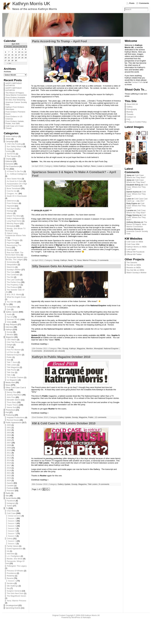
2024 (9, 480)
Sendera (10, 583)
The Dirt (10, 277)
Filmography (131, 109)
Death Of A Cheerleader (17, 196)
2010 (9, 450)
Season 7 (12, 533)
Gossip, (79, 166)
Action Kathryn (11, 136)
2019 (9, 470)
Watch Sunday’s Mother (136, 272)
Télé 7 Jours (12, 362)
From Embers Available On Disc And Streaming (15, 98)
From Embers (12, 203)
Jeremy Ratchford (14, 395)
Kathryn (8, 329)
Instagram (11, 503)
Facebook (11, 501)
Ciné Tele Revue (14, 342)
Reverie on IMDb (133, 267)
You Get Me (12, 302)
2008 (9, 445)
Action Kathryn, (60, 166)
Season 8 (12, 536)
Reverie (10, 578)
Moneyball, (99, 348)
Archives (7, 71)
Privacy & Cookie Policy (136, 122)
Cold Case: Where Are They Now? (136, 176)
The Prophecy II (13, 285)
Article (8, 139)
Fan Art (10, 317)
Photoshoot (10, 410)
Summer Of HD (13, 319)
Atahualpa (86, 617)
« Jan (9, 63)
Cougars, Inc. (12, 193)
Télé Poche (11, 370)
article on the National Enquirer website (53, 329)
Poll (7, 412)
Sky (8, 588)
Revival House (13, 420)
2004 (9, 435)
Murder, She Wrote (15, 559)
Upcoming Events (12, 608)
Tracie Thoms (12, 405)
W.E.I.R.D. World (14, 294)
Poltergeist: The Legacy (17, 566)
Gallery (129, 107)
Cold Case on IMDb (134, 242)
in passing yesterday (52, 458)
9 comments (104, 484)
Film (7, 169)
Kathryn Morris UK (31, 3)
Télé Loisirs (11, 365)
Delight (10, 345)
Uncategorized (11, 605)
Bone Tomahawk (14, 188)
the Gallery (65, 402)
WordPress (75, 617)
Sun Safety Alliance (15, 146)
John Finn (11, 397)
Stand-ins (11, 267)
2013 (9, 458)
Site (7, 496)
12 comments (100, 417)
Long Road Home (14, 221)
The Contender (13, 275)
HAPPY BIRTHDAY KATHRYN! (13, 84)
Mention (10, 334)
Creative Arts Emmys (93, 389)
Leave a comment (105, 166)
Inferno (10, 213)
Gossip (10, 332)
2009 (9, 448)
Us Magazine (12, 380)
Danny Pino (11, 392)
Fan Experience (12, 166)
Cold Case (11, 513)
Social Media (10, 498)
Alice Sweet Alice (14, 179)
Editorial (8, 161)
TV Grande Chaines (15, 377)
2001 (9, 427)
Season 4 (12, 526)
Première (10, 490)
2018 (9, 468)
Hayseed (10, 206)
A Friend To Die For (15, 171)
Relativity (10, 576)
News (7, 385)
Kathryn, (87, 166)
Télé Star (10, 372)
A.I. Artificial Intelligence (17, 174)
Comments (144, 3)
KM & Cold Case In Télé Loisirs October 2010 (63, 423)
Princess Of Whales (15, 571)
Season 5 (12, 528)
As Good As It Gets (15, 181)
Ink (8, 551)
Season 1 (12, 518)
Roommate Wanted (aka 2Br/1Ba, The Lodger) (16, 258)
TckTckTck (11, 154)
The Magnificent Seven (16, 596)
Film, (60, 348)
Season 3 (12, 523)
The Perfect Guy (13, 282)
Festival (10, 488)
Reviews (10, 250)
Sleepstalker (12, 264)
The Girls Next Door (15, 593)
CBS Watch (11, 339)
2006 (9, 440)
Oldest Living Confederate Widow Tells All (15, 235)
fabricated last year (40, 314)
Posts (131, 3)
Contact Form (137, 82)
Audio (9, 314)
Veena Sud (11, 407)
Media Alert (10, 382)
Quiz (9, 309)
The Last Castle (13, 280)
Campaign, (71, 166)
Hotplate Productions (15, 417)
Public (9, 357)
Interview (9, 327)
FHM (9, 347)
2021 (9, 473)
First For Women (14, 350)
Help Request (11, 324)
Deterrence (11, 201)
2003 (9, 432)
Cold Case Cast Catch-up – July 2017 (137, 200)
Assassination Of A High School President (16, 185)
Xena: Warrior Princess (16, 601)
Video (9, 322)
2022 (9, 475)
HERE (69, 86)
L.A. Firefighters (13, 556)
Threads (129, 114)
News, (71, 260)
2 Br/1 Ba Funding (14, 144)
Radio (7, 493)
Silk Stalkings (12, 586)
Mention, (90, 348)
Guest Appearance (14, 548)
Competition (12, 307)
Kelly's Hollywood (14, 218)
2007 (9, 443)
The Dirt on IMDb (133, 265)
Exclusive (9, 164)
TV (6, 508)
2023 (9, 478)
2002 (9, 430)
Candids (10, 485)
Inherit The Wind (14, 216)
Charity (8, 159)
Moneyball (11, 226)
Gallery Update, (65, 417)
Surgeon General (14, 591)
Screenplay (11, 262)
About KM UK (132, 104)
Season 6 (12, 531)
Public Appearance (13, 422)
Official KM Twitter (134, 254)
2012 (9, 455)
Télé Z (9, 375)
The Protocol (12, 287)
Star (8, 360)
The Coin (10, 272)
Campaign (9, 141)
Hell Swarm (11, 208)
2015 (9, 463)
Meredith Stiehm (13, 400)
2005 (9, 438)
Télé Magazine (13, 367)
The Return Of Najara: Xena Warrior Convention (16, 94)
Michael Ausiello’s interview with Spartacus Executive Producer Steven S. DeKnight (72, 235)
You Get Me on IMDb (135, 270)
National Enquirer (14, 355)
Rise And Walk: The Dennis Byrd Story (14, 253)
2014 (9, 460)
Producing (9, 415)
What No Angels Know (16, 297)
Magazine (9, 337)
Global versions (14, 516)
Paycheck (11, 243)
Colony (10, 538)
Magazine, (81, 348)
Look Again (131, 249)
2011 (9, 453)
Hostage (10, 211)
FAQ (128, 119)
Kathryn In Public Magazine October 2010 (61, 357)
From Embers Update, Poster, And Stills (14, 122)
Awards (10, 483)
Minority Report (13, 223)
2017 (9, 465)
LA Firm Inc (11, 352)
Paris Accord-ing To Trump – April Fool (59, 41)
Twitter (9, 506)
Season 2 (12, 521)
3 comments (103, 260)
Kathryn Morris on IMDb (136, 247)
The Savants (12, 156)
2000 (9, 425)
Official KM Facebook (135, 252)
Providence (11, 573)
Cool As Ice (11, 191)
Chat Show (11, 511)
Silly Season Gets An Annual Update (57, 266)
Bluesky (129, 112)
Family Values (12, 546)
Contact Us (131, 117)
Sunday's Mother (14, 269)
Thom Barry (12, 402)
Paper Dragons (13, 240)
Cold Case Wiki (132, 244)
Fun (7, 304)
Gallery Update (11, 312)
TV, (75, 260)
